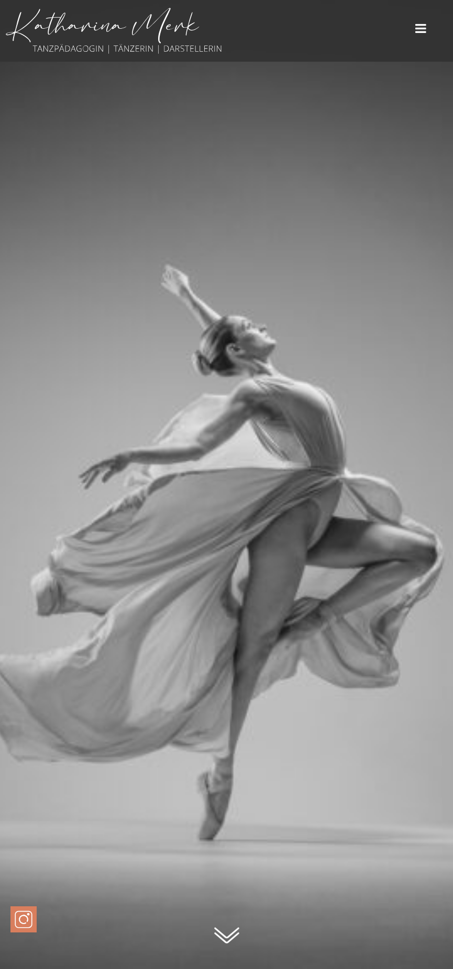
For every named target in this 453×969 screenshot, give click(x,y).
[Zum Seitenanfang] (227, 941)
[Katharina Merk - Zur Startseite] (114, 54)
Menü (420, 28)
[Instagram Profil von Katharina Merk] (23, 919)
